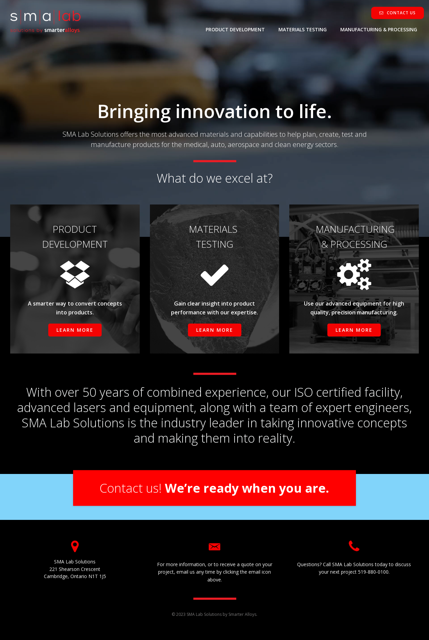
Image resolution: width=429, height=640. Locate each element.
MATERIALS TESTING (302, 29)
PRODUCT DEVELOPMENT (235, 29)
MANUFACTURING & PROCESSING (378, 29)
